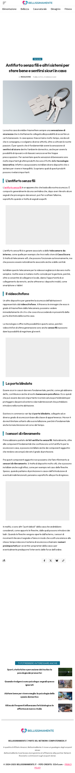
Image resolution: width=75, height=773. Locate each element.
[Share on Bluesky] (57, 560)
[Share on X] (50, 560)
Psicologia (37, 59)
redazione (26, 77)
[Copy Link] (63, 560)
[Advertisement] (37, 34)
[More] (69, 560)
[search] (70, 3)
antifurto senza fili (13, 187)
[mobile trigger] (5, 3)
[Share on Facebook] (44, 560)
